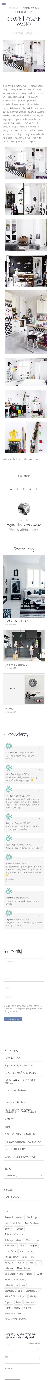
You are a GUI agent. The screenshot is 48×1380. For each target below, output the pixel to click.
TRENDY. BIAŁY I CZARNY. (18, 621)
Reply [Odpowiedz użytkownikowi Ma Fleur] (40, 791)
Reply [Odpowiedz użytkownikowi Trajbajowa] (40, 819)
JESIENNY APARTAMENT (25, 1156)
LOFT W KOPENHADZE (16, 665)
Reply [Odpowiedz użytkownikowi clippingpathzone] (40, 748)
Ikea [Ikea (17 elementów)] (21, 1251)
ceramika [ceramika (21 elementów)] (8, 1228)
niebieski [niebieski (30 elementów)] (29, 1273)
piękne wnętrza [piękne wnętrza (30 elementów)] (11, 1285)
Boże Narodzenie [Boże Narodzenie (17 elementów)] (31, 1223)
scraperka (9, 919)
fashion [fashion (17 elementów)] (23, 1245)
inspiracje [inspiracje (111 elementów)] (30, 1251)
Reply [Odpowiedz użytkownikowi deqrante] (40, 859)
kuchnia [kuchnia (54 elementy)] (21, 1262)
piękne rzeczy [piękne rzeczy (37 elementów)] (20, 1279)
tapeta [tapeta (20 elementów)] (18, 1302)
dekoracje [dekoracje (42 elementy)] (19, 1228)
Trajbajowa (9, 823)
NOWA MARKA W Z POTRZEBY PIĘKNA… (20, 1081)
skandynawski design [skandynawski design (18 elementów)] (13, 1290)
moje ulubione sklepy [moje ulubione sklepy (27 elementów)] (14, 1273)
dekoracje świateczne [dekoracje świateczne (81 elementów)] (13, 1240)
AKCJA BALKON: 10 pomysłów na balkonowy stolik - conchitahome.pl (20, 1111)
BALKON (10, 1119)
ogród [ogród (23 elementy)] (39, 1273)
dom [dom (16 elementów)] (37, 1240)
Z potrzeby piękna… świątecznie (19, 1065)
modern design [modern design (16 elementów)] (23, 1268)
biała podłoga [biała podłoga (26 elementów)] (32, 1217)
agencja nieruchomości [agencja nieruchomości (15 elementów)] (14, 1217)
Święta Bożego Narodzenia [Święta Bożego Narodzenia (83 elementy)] (15, 1318)
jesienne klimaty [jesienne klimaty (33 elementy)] (11, 1256)
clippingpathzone (11, 752)
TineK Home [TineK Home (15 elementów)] (29, 1302)
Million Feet (10, 774)
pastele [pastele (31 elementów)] (8, 1279)
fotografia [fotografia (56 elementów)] (33, 1245)
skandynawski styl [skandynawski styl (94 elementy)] (33, 1290)
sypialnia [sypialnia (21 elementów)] (8, 1302)
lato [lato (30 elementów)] (38, 1262)
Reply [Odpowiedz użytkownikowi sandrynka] (40, 893)
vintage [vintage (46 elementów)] (17, 1307)
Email (21, 1345)
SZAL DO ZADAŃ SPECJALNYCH (21, 1072)
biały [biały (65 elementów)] (6, 1223)
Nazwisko (8, 1369)
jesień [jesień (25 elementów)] (24, 1256)
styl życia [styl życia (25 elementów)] (34, 1296)
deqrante (9, 863)
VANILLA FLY (34, 1141)
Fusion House (10, 844)
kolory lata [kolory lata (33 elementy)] (9, 1262)
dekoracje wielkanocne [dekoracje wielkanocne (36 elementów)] (14, 1234)
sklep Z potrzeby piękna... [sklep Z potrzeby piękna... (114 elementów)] (15, 1296)
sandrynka (9, 897)
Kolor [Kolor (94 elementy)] (33, 1256)
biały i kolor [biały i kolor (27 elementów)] (17, 1223)
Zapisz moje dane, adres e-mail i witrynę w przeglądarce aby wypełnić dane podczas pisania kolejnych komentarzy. (23, 1008)
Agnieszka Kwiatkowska (31, 7)
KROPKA (9, 708)
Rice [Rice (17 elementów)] (23, 1285)
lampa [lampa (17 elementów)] (30, 1262)
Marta (7, 1127)
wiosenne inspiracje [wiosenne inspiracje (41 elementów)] (13, 1313)
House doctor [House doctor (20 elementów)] (10, 1251)
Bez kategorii (21, 12)
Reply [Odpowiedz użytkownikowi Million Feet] (40, 770)
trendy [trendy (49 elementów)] (7, 1307)
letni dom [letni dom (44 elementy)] (9, 1268)
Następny (31, 33)
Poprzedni (17, 33)
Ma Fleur (9, 795)
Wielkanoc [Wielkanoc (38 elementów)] (28, 1307)
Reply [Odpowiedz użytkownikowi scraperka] (40, 915)
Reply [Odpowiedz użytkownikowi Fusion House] (40, 840)
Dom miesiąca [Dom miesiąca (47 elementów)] (10, 1245)
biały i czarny (24, 475)
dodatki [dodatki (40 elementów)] (29, 1240)
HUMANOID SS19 (12, 1057)
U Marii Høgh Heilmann (15, 1090)
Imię (6, 1357)
